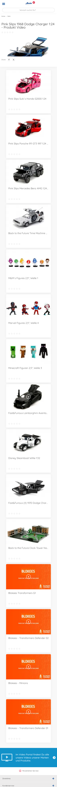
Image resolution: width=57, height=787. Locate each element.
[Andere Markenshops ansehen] (34, 2)
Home (3, 16)
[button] (52, 4)
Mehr (9, 16)
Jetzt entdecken (54, 757)
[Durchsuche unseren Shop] (28, 10)
